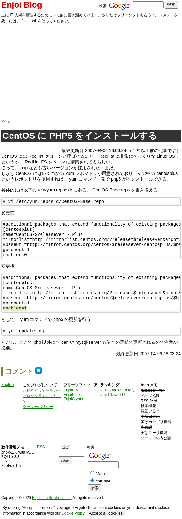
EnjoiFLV (71, 405)
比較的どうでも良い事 (42, 405)
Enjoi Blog (21, 5)
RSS (41, 462)
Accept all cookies (106, 513)
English (7, 400)
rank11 (120, 410)
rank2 (105, 405)
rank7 (128, 405)
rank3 (116, 405)
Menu (6, 121)
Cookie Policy (73, 513)
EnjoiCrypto (73, 414)
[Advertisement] (91, 71)
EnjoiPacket (73, 410)
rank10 (106, 410)
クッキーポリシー (38, 422)
